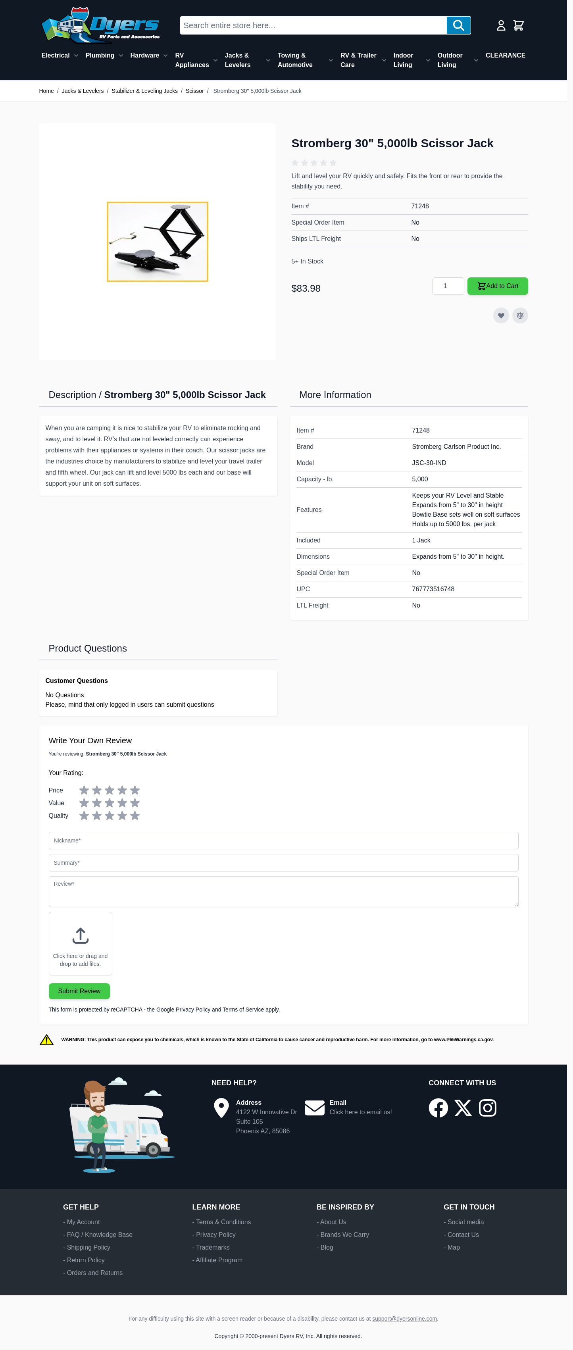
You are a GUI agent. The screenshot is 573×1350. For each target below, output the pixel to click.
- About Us (331, 1222)
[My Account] (501, 25)
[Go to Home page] (100, 25)
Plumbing (100, 55)
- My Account (81, 1222)
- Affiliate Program (217, 1260)
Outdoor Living (450, 60)
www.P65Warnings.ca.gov (463, 1039)
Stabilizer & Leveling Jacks (145, 91)
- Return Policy (84, 1260)
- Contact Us (461, 1234)
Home (46, 91)
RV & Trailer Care (358, 60)
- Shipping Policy (86, 1247)
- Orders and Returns (93, 1272)
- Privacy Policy (213, 1234)
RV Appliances (192, 60)
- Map (452, 1247)
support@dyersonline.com (404, 1318)
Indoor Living (403, 60)
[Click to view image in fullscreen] (157, 241)
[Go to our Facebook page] (438, 1108)
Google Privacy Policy (183, 1009)
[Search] (459, 25)
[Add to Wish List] (501, 315)
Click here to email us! (360, 1112)
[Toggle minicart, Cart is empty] (518, 25)
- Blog (325, 1247)
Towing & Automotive (295, 60)
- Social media (464, 1222)
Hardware (145, 55)
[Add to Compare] (520, 315)
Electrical (56, 55)
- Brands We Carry (343, 1234)
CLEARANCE (505, 55)
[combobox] (314, 25)
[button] (315, 163)
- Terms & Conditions (221, 1222)
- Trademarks (210, 1247)
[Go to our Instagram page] (488, 1108)
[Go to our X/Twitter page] (463, 1108)
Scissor (195, 91)
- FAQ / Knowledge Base (98, 1234)
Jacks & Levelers (238, 60)
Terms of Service (243, 1009)
